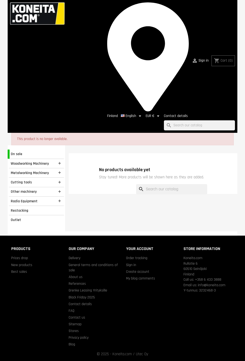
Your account (139, 248)
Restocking (19, 210)
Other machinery (24, 191)
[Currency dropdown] (153, 116)
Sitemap (75, 324)
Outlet (16, 219)
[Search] (199, 125)
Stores (74, 330)
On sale (16, 153)
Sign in (131, 264)
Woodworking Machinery (30, 163)
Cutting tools (21, 182)
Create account (137, 271)
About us (76, 276)
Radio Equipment (24, 201)
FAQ (71, 310)
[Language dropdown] (132, 116)
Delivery (74, 258)
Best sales (19, 271)
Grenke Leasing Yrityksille (88, 290)
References (77, 283)
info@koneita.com (211, 285)
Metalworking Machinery (30, 172)
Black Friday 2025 (82, 297)
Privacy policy (79, 337)
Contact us (77, 317)
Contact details (176, 115)
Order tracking (136, 258)
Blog (72, 344)
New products (21, 264)
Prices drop (19, 258)
